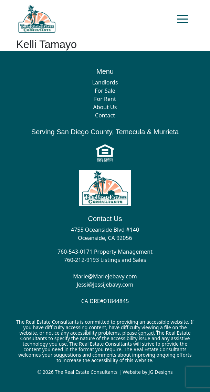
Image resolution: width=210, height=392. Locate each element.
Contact (105, 115)
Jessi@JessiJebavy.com (105, 284)
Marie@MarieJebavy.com (105, 276)
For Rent (105, 99)
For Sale (105, 90)
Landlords (105, 82)
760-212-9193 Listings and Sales (105, 260)
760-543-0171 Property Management (105, 251)
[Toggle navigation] (183, 18)
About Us (105, 107)
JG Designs (161, 372)
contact (146, 333)
